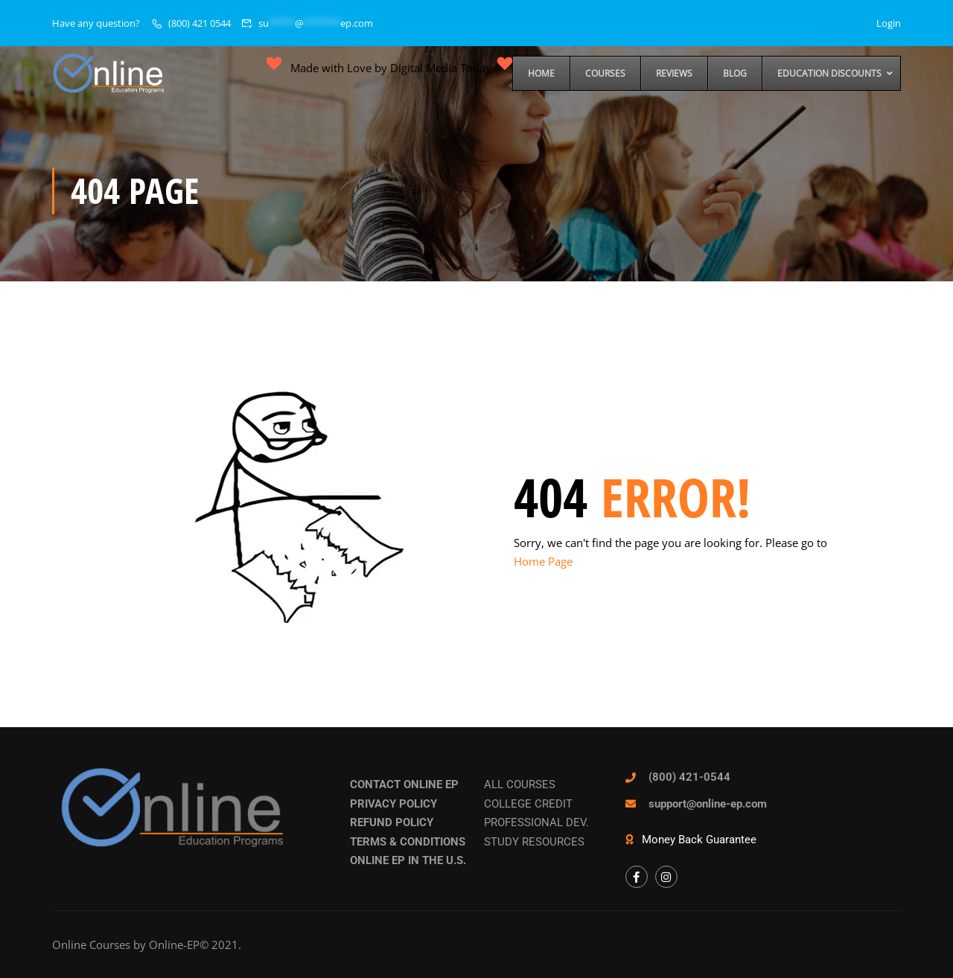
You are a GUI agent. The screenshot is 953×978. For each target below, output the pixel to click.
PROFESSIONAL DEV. (536, 822)
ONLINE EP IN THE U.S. (408, 860)
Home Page (543, 561)
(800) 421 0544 (199, 23)
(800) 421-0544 (689, 777)
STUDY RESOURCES (534, 841)
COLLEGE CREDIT (528, 804)
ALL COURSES (519, 784)
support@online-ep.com (707, 804)
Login (888, 23)
